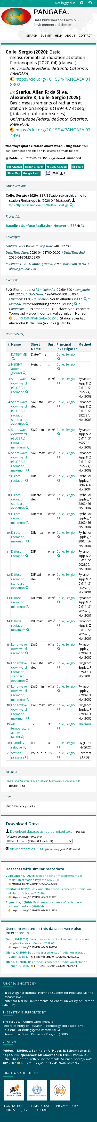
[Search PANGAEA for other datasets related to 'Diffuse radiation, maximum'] (27, 629)
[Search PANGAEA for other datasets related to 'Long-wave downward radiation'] (26, 653)
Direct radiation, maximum (18, 536)
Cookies (9, 1110)
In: (12, 92)
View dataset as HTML (27, 849)
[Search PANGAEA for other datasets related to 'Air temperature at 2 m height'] (22, 737)
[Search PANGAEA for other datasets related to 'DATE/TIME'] (13, 358)
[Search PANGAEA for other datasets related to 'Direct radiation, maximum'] (27, 541)
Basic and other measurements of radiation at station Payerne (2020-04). (44, 877)
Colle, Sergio (19, 52)
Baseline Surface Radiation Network (37, 225)
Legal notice (12, 1106)
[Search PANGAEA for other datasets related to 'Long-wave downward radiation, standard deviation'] (27, 680)
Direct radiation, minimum (18, 518)
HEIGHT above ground (16, 368)
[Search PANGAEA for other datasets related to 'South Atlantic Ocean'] (85, 299)
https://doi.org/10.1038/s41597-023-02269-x (50, 1063)
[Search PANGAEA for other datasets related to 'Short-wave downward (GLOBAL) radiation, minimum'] (27, 447)
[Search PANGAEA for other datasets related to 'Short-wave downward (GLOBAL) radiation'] (26, 391)
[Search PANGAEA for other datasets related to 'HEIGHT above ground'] (24, 373)
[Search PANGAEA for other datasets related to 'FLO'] (37, 289)
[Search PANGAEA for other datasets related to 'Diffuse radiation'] (26, 555)
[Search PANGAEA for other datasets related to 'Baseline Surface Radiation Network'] (82, 225)
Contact (85, 35)
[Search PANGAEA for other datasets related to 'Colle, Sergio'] (58, 358)
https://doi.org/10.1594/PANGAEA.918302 (50, 81)
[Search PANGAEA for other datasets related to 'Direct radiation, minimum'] (27, 522)
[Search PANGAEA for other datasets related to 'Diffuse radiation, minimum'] (27, 606)
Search (31, 35)
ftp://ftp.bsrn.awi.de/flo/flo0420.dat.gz (39, 205)
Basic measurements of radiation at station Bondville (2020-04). (44, 904)
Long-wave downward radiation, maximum (19, 711)
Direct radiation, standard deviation (18, 501)
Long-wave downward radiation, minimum (19, 693)
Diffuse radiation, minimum (18, 602)
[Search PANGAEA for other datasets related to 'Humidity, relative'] (24, 747)
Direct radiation (18, 478)
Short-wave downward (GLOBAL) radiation (19, 385)
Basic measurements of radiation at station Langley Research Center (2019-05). (47, 941)
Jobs (25, 1110)
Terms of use (39, 1106)
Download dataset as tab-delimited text (41, 831)
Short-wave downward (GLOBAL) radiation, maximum (19, 462)
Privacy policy (67, 1106)
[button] (55, 173)
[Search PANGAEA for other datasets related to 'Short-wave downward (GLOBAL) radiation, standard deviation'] (27, 423)
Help (58, 35)
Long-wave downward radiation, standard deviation (19, 672)
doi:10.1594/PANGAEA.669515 (36, 318)
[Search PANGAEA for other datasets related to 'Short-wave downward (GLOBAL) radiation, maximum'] (27, 470)
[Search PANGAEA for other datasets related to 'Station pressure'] (26, 757)
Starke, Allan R (32, 92)
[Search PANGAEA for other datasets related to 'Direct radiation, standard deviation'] (27, 507)
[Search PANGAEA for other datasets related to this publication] (71, 205)
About (70, 35)
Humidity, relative (18, 745)
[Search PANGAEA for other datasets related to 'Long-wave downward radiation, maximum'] (27, 718)
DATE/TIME (19, 354)
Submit (46, 35)
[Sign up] (82, 3)
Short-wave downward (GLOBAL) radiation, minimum (19, 439)
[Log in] (90, 3)
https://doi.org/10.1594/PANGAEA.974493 (50, 132)
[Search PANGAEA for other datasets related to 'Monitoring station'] (75, 303)
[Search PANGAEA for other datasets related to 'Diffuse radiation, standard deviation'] (27, 587)
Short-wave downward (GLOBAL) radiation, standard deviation (19, 413)
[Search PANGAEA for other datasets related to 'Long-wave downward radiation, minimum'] (27, 699)
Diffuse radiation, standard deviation (18, 581)
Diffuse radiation (18, 553)
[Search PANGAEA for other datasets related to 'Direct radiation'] (26, 480)
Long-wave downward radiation (19, 648)
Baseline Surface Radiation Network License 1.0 (43, 781)
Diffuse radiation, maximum (18, 625)
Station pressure (17, 755)
